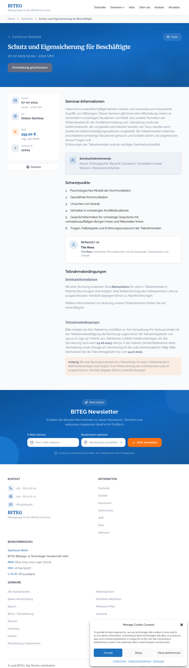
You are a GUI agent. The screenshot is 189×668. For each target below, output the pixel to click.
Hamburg (13, 628)
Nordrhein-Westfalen (108, 599)
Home (11, 18)
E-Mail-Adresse (37, 434)
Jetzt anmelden (144, 442)
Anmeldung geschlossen (30, 67)
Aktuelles (174, 7)
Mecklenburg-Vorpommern (24, 643)
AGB (100, 517)
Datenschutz (105, 510)
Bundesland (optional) (95, 434)
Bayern (12, 606)
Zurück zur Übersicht (24, 37)
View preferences (169, 653)
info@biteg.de (24, 504)
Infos (132, 7)
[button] (181, 625)
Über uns (144, 7)
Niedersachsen (105, 591)
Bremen (12, 621)
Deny (138, 653)
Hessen (12, 636)
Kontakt (159, 7)
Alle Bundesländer (19, 591)
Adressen (103, 532)
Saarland (101, 613)
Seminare (116, 7)
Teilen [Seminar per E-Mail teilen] (172, 36)
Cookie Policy (120, 661)
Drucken (33, 167)
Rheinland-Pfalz (105, 606)
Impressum (158, 661)
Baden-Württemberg (20, 599)
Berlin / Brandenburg (20, 613)
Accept (108, 653)
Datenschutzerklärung (139, 661)
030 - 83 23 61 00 (26, 488)
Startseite (100, 7)
